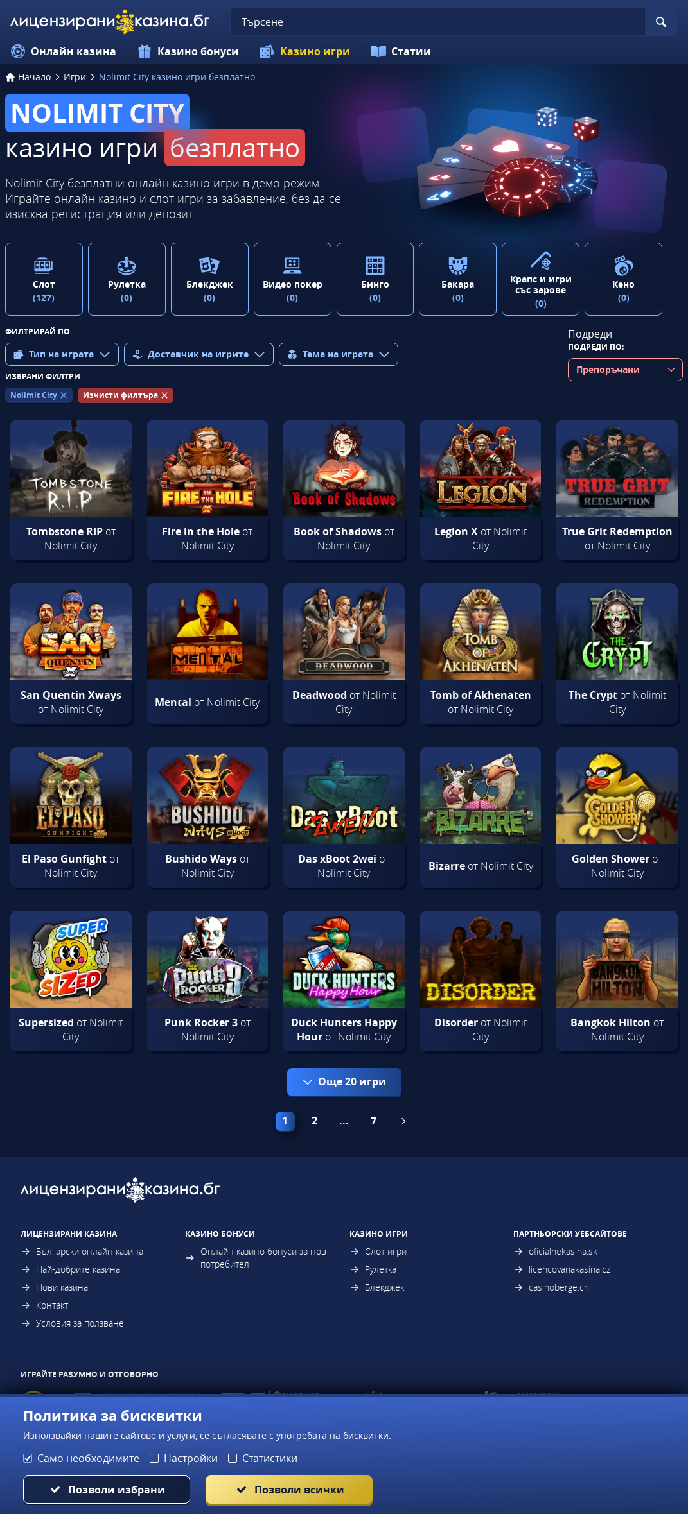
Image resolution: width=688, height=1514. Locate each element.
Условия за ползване (72, 1323)
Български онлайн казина (82, 1251)
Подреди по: (596, 346)
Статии (401, 51)
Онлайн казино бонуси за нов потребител (255, 1257)
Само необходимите (88, 1458)
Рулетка (372, 1269)
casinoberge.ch (551, 1287)
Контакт (44, 1305)
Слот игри (378, 1251)
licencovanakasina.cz (561, 1269)
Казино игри (305, 51)
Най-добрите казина (70, 1269)
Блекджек (376, 1287)
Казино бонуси (188, 51)
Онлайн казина (63, 51)
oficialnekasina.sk (555, 1251)
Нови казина (54, 1287)
